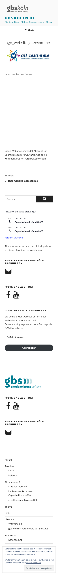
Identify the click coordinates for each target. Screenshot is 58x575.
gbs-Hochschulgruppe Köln (23, 500)
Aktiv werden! (12, 482)
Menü (29, 30)
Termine (9, 466)
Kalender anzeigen (14, 237)
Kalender (13, 475)
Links (8, 513)
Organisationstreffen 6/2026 (29, 231)
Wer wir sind (15, 524)
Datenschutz (15, 540)
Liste (11, 470)
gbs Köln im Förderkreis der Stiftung (28, 528)
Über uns (10, 519)
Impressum (11, 535)
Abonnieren (29, 347)
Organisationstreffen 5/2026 (29, 222)
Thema (8, 506)
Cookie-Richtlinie (33, 562)
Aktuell (9, 460)
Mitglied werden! (17, 486)
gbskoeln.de (20, 18)
